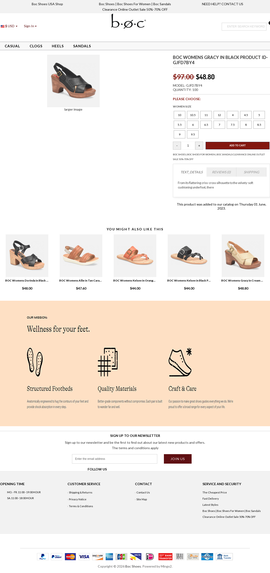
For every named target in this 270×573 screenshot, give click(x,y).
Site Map (141, 499)
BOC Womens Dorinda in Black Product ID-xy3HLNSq (27, 280)
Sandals (82, 46)
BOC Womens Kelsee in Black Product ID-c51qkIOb (189, 280)
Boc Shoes (133, 566)
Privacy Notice (77, 499)
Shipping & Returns (80, 492)
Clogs (36, 46)
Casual (12, 46)
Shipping (251, 172)
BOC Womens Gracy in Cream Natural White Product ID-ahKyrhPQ (243, 280)
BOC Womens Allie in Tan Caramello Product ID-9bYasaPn (81, 280)
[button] (30, 26)
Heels (58, 46)
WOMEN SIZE (182, 106)
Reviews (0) (221, 172)
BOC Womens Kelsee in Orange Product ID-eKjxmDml (135, 280)
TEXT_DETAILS (191, 172)
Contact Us (143, 492)
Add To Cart (238, 145)
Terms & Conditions (81, 506)
